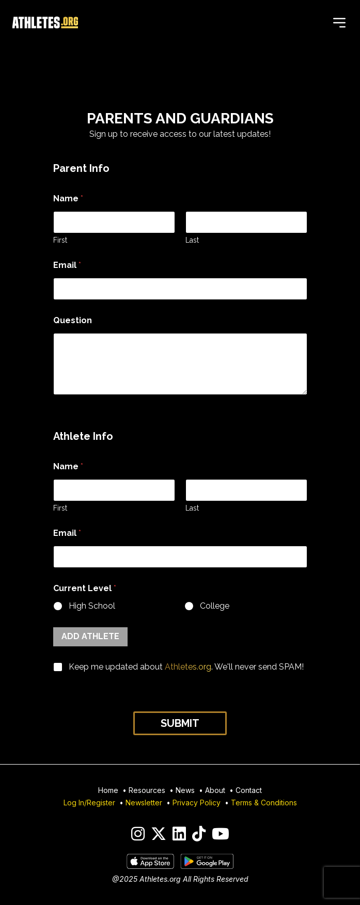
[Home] (45, 23)
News (185, 790)
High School (92, 606)
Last (192, 240)
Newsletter (144, 802)
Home (108, 790)
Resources (147, 790)
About (215, 790)
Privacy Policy (197, 802)
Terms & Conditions (264, 802)
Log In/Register (89, 802)
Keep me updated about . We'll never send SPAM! (186, 667)
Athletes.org (188, 667)
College (214, 606)
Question (72, 320)
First (60, 240)
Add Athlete (90, 636)
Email (67, 265)
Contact (249, 790)
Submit (180, 723)
